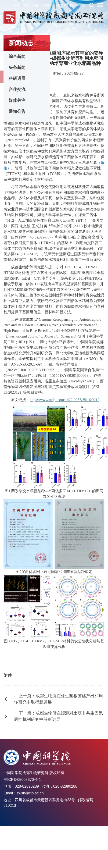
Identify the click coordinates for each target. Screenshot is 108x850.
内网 (26, 5)
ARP (17, 5)
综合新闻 (17, 56)
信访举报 (47, 5)
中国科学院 (77, 5)
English (61, 5)
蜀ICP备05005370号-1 (22, 780)
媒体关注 (17, 100)
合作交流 (17, 89)
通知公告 (17, 111)
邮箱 (35, 5)
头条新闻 (17, 67)
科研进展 (17, 78)
